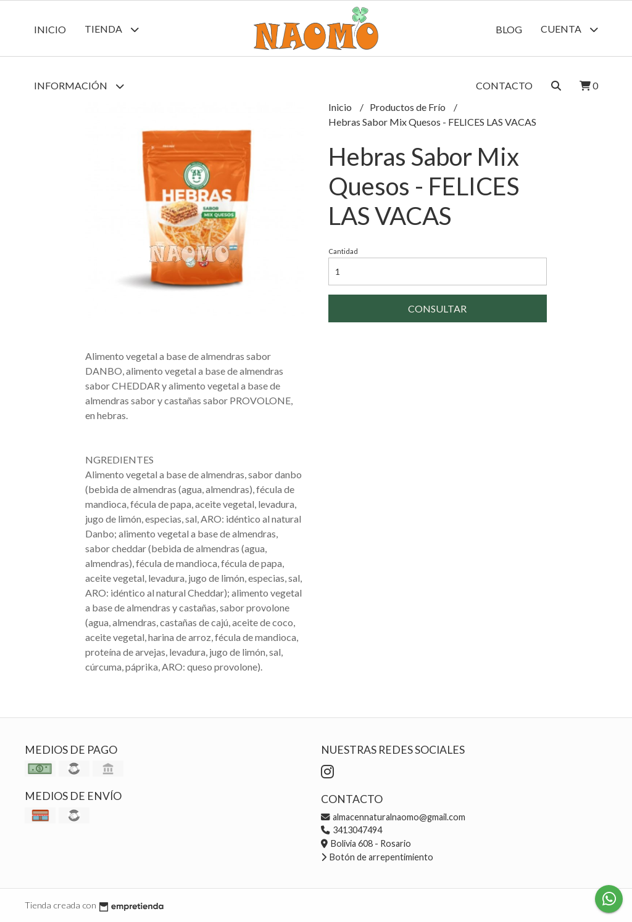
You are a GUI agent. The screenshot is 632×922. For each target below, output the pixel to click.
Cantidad (343, 251)
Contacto (504, 85)
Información (79, 86)
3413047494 (351, 830)
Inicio (50, 29)
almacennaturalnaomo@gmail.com (393, 817)
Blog (509, 29)
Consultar (437, 308)
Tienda (112, 29)
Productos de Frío (408, 107)
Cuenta (569, 29)
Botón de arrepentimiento (377, 857)
